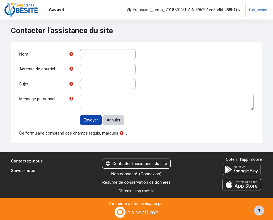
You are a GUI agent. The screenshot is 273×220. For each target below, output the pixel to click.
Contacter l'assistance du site (136, 163)
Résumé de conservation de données (136, 182)
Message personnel (37, 98)
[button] (184, 10)
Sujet (23, 84)
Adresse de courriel (37, 68)
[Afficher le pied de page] (259, 210)
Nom (23, 54)
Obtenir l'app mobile (136, 190)
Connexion (259, 9)
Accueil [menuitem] (56, 9)
